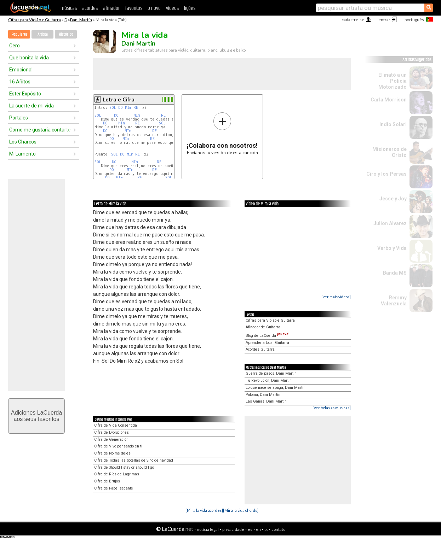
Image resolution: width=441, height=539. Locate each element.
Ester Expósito (25, 93)
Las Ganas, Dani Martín (266, 401)
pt (266, 529)
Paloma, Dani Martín (263, 394)
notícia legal (208, 529)
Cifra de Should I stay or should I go (124, 467)
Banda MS (395, 273)
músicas (69, 8)
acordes (90, 8)
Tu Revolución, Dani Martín (269, 380)
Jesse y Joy (393, 198)
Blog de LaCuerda (268, 335)
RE (135, 107)
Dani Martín (81, 19)
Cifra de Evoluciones (111, 432)
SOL (112, 107)
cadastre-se (353, 19)
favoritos (133, 8)
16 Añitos (19, 81)
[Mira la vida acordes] (204, 510)
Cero (14, 45)
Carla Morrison (389, 99)
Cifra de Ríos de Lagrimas (116, 474)
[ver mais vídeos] (336, 296)
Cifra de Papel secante (113, 488)
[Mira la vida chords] (240, 510)
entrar (384, 19)
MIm (128, 107)
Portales (18, 118)
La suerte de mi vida (31, 106)
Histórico (66, 34)
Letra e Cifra (118, 99)
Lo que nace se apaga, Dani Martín (275, 387)
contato (278, 529)
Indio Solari (393, 124)
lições (189, 8)
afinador (111, 8)
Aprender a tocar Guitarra (267, 342)
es (250, 529)
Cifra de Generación (111, 439)
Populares (19, 34)
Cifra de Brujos (107, 481)
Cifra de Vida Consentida (115, 425)
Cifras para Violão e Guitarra (34, 19)
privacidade (233, 529)
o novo (154, 8)
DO (120, 107)
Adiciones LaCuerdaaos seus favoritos (36, 416)
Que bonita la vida (29, 57)
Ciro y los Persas (386, 174)
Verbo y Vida (392, 248)
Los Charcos (22, 142)
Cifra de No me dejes (112, 453)
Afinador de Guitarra (263, 327)
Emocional (21, 69)
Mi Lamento (22, 154)
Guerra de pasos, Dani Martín (271, 373)
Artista (43, 34)
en (258, 529)
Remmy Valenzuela (394, 300)
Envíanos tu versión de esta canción (222, 133)
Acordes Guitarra (260, 349)
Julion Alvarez (390, 223)
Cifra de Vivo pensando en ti (118, 446)
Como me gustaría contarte (40, 130)
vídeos (172, 8)
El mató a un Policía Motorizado (392, 81)
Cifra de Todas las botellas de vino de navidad (133, 460)
